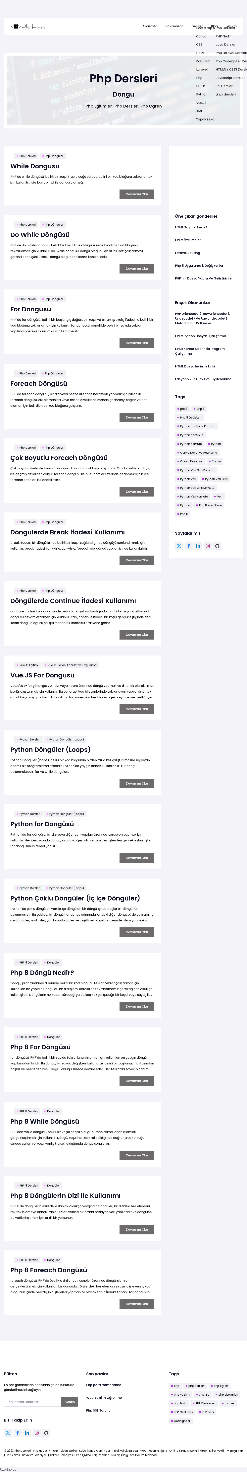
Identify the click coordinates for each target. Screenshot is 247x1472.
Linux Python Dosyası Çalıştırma (200, 336)
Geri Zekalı (13, 1455)
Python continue (190, 435)
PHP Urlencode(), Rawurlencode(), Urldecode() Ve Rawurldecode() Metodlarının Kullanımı (202, 318)
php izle (202, 1395)
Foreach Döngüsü (38, 383)
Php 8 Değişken (189, 418)
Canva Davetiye (190, 461)
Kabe (83, 1451)
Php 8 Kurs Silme (209, 505)
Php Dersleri (26, 156)
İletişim (231, 26)
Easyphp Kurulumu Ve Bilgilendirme (203, 379)
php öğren (219, 1386)
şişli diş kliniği (119, 1455)
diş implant (101, 1455)
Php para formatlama (103, 1385)
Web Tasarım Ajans (154, 1451)
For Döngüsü (30, 309)
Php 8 (182, 514)
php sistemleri (227, 1395)
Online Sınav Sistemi (183, 1451)
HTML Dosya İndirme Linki (195, 366)
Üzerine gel (8, 1469)
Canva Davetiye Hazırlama (197, 453)
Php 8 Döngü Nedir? (42, 972)
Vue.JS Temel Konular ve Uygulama (71, 665)
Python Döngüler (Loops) (65, 739)
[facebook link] (189, 546)
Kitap (203, 1451)
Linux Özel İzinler (188, 240)
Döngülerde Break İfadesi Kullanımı (67, 532)
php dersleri (195, 1386)
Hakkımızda (174, 26)
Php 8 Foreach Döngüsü (48, 1270)
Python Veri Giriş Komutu (196, 470)
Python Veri (186, 479)
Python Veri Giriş (214, 479)
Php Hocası (41, 1451)
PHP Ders (206, 1412)
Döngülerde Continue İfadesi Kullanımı (73, 600)
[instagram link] (208, 546)
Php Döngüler (52, 156)
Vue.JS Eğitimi (27, 665)
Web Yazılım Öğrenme (104, 1397)
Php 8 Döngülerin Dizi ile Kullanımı (65, 1195)
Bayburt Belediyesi (34, 1455)
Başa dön (234, 1451)
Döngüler (52, 963)
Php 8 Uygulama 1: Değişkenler (199, 265)
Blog (214, 26)
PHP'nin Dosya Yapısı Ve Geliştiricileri (204, 278)
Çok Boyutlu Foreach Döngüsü (59, 457)
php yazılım (180, 1395)
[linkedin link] (198, 546)
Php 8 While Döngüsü (44, 1121)
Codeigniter (180, 1421)
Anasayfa (150, 26)
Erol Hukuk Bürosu (126, 1451)
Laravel (228, 1403)
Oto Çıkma (83, 1455)
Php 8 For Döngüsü (40, 1047)
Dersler (197, 26)
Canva (215, 461)
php (175, 1386)
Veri (218, 497)
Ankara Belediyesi (62, 1455)
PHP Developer (204, 1403)
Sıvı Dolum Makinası (143, 1455)
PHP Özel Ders (182, 1412)
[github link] (217, 546)
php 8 (199, 409)
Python (214, 444)
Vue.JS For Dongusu (42, 675)
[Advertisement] (206, 178)
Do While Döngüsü (40, 234)
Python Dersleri (28, 739)
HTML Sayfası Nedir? (191, 227)
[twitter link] (179, 546)
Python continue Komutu (196, 426)
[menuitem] (150, 26)
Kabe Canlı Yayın (100, 1451)
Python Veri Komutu (192, 497)
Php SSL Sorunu (98, 1410)
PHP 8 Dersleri (27, 963)
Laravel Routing (187, 253)
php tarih (178, 1403)
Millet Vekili (216, 1451)
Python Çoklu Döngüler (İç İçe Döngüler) (75, 898)
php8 (182, 409)
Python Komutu (189, 444)
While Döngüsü (35, 166)
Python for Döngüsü (42, 823)
